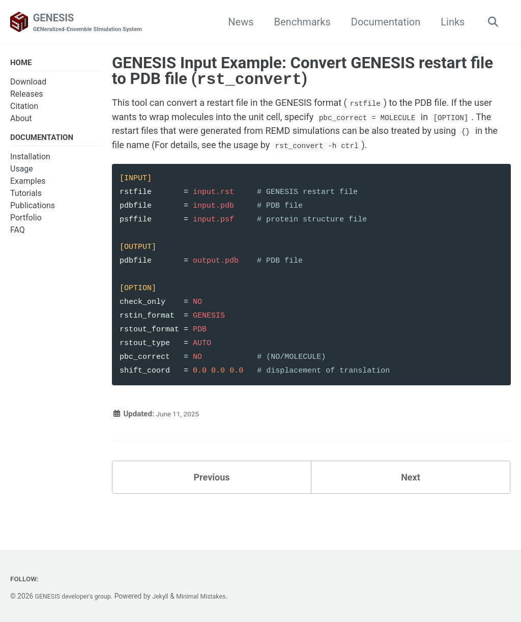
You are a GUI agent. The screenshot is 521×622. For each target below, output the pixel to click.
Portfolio (26, 221)
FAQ (17, 233)
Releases (26, 96)
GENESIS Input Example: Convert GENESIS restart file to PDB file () (302, 72)
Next (410, 501)
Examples (27, 184)
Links (449, 22)
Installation (30, 160)
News (237, 22)
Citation (24, 108)
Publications (32, 209)
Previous (212, 501)
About (21, 120)
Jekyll (170, 596)
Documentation (382, 22)
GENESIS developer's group (77, 596)
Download (28, 84)
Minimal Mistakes (213, 596)
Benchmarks (299, 22)
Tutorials (26, 197)
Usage (21, 172)
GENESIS (93, 23)
